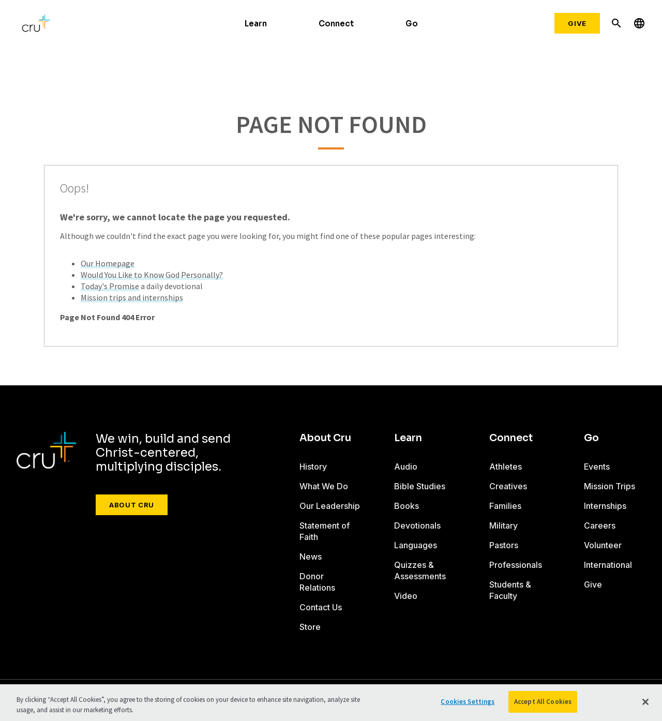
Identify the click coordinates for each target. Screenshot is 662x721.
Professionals (515, 565)
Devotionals (417, 525)
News (310, 556)
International (608, 565)
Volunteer (603, 545)
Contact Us (320, 607)
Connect (336, 23)
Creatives (508, 486)
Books (406, 506)
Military (503, 525)
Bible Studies (419, 486)
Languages (415, 545)
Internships (605, 506)
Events (597, 466)
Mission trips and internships (132, 297)
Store (310, 627)
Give (577, 23)
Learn (256, 23)
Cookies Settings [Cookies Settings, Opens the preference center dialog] (467, 701)
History (313, 466)
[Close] (645, 701)
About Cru (131, 505)
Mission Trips (609, 486)
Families (505, 506)
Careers (599, 525)
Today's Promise (110, 286)
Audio (405, 466)
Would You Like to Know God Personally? (152, 274)
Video (405, 596)
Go (411, 23)
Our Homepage (107, 263)
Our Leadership (329, 506)
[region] (331, 702)
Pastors (503, 545)
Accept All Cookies (542, 701)
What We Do (323, 486)
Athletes (505, 466)
